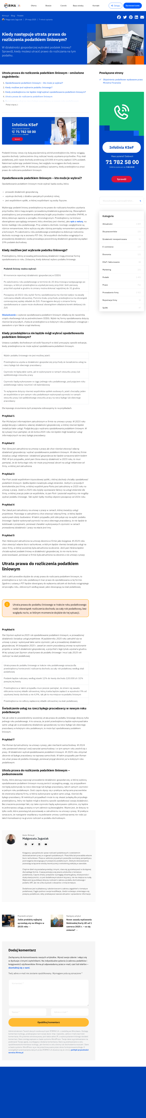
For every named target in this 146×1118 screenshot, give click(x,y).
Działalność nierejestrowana (115, 239)
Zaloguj (115, 5)
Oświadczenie (9, 314)
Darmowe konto (133, 5)
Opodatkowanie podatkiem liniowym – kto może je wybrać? (34, 83)
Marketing (107, 269)
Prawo (105, 285)
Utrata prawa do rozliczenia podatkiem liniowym (28, 96)
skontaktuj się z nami (18, 967)
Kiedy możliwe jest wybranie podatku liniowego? (28, 87)
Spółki (105, 308)
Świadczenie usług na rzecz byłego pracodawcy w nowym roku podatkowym (42, 101)
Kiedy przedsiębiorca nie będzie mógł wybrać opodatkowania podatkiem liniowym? (45, 92)
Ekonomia (107, 254)
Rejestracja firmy (110, 300)
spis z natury (76, 221)
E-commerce (108, 247)
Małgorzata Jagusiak (12, 19)
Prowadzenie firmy (111, 292)
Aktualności (108, 224)
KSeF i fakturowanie (111, 262)
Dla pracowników (110, 231)
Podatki (106, 277)
